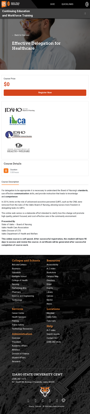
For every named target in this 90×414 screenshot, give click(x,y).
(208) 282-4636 (54, 342)
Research (16, 361)
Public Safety (18, 325)
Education (16, 272)
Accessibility (52, 264)
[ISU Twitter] (35, 400)
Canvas (50, 296)
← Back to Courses (20, 35)
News (49, 304)
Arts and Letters (19, 264)
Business (16, 268)
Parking (15, 321)
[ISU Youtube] (50, 400)
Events (50, 288)
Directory (51, 280)
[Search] (87, 4)
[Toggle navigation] (85, 13)
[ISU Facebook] (28, 400)
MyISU (50, 300)
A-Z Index (51, 268)
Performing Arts (19, 288)
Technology (17, 300)
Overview (16, 338)
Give (52, 4)
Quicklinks (67, 4)
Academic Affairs (19, 346)
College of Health (20, 280)
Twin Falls (51, 321)
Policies (38, 406)
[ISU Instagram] (42, 400)
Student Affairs (19, 357)
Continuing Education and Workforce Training (17, 13)
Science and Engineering (23, 296)
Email (49, 284)
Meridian (50, 313)
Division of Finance (20, 353)
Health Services (19, 317)
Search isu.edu (53, 334)
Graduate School (19, 276)
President (16, 342)
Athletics (16, 350)
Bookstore (51, 272)
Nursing (15, 284)
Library (50, 292)
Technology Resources (22, 329)
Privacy (31, 406)
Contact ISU (52, 338)
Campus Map (52, 276)
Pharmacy (16, 292)
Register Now (45, 92)
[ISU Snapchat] (57, 400)
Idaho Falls (51, 317)
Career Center (18, 313)
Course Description (10, 182)
